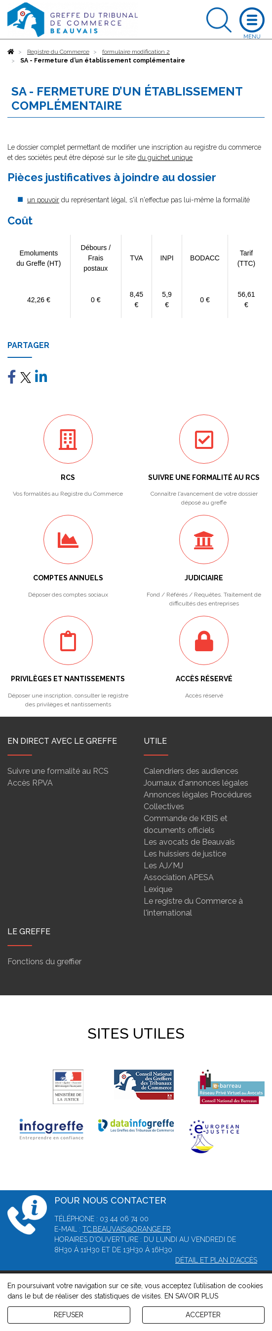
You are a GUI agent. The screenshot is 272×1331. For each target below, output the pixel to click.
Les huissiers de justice (185, 853)
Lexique (158, 889)
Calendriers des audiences (191, 771)
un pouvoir (43, 200)
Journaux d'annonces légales (196, 783)
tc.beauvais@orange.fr (126, 1229)
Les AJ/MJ (163, 865)
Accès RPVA (30, 783)
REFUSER (68, 1315)
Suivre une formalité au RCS (58, 771)
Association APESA (179, 877)
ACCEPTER (203, 1315)
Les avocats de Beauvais (189, 842)
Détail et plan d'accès (216, 1260)
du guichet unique (165, 157)
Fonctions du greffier (44, 961)
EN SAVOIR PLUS (191, 1296)
